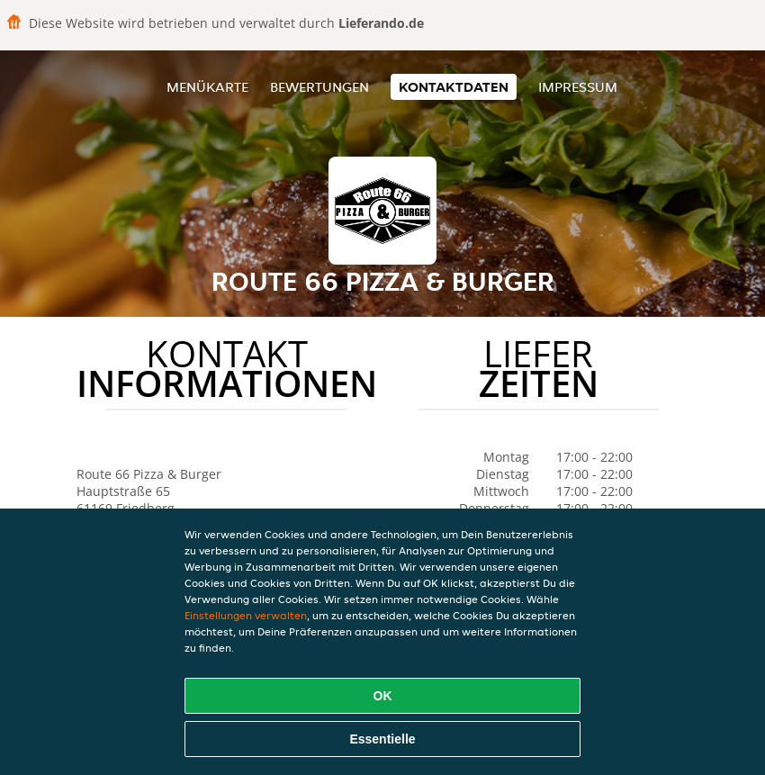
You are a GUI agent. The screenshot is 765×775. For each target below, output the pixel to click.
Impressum (577, 86)
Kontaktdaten (453, 86)
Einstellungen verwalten (245, 615)
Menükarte (207, 86)
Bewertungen (319, 86)
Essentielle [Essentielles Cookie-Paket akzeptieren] (382, 739)
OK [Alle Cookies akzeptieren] (383, 696)
